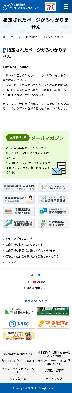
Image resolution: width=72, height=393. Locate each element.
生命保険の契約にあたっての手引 (25, 244)
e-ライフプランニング (18, 238)
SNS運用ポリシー (37, 288)
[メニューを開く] (66, 6)
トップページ (13, 37)
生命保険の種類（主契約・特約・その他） (30, 250)
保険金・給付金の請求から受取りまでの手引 (32, 256)
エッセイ (10, 262)
